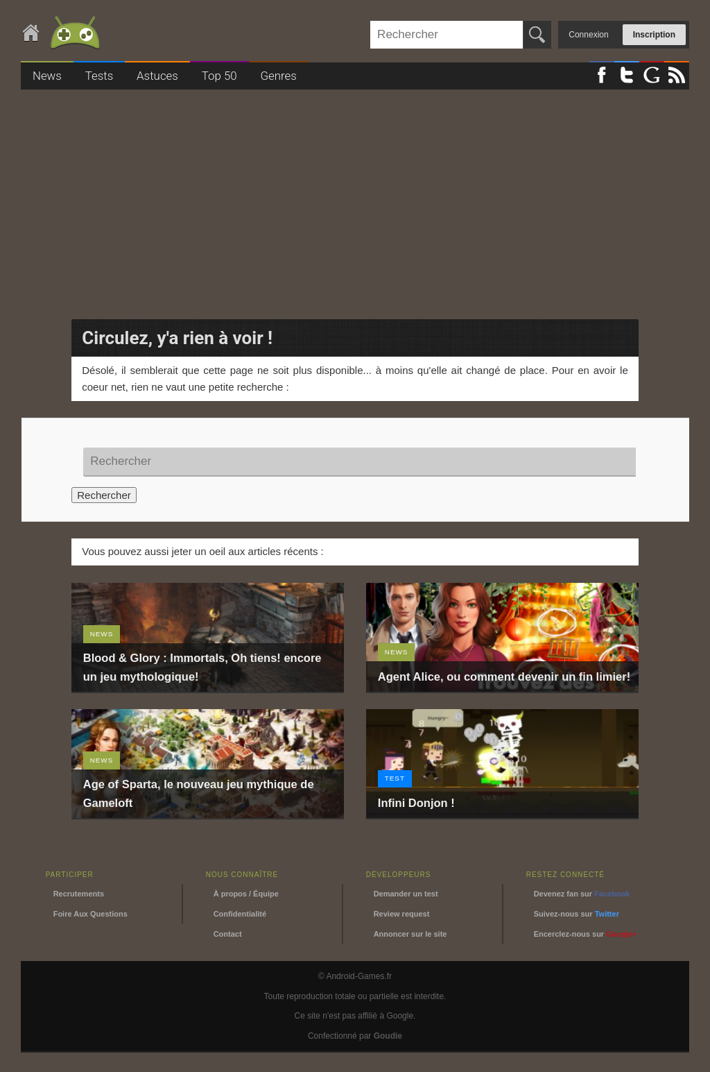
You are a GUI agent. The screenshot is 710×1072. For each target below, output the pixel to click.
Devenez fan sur (582, 894)
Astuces (157, 76)
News (47, 76)
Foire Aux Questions (90, 914)
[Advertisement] (355, 200)
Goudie (388, 1036)
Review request (402, 914)
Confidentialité (240, 914)
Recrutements (78, 894)
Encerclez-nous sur (585, 934)
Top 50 (219, 76)
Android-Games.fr (62, 33)
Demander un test (406, 894)
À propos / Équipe (246, 894)
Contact (228, 934)
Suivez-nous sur (576, 914)
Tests (99, 76)
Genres (278, 76)
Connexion (588, 35)
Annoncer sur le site (410, 934)
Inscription (654, 35)
